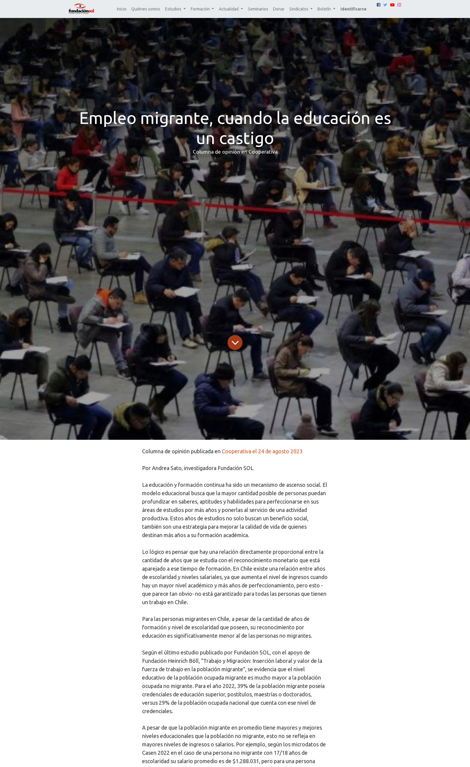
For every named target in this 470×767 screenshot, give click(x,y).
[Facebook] (378, 4)
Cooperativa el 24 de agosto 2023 (262, 451)
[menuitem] (122, 9)
